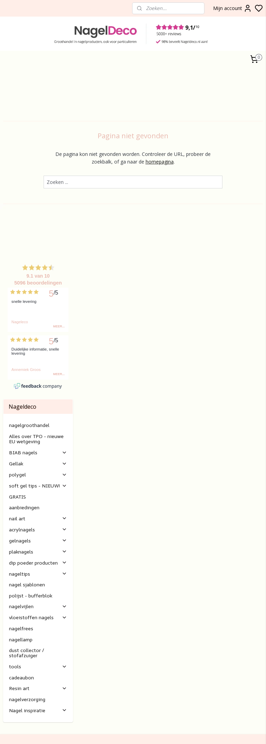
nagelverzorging (27, 509)
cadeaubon (21, 487)
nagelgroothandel (29, 235)
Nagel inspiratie (38, 520)
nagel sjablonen (27, 394)
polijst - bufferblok (30, 405)
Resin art (38, 498)
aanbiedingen (24, 317)
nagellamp (21, 449)
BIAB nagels (38, 262)
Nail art (11, 688)
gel (16, 672)
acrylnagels (38, 339)
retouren (101, 619)
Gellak (38, 273)
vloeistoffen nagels (38, 427)
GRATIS (17, 306)
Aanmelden (198, 589)
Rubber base (17, 703)
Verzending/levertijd (114, 612)
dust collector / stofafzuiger (26, 462)
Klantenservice (108, 573)
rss (244, 731)
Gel (6, 680)
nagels (22, 664)
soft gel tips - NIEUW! (38, 295)
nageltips (38, 383)
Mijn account (232, 8)
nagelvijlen (38, 416)
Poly (8, 672)
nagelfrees (21, 438)
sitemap (229, 731)
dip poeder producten (38, 372)
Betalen (100, 604)
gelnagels (38, 350)
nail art (38, 328)
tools (38, 476)
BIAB (9, 664)
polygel (38, 284)
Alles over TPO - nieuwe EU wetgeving (36, 248)
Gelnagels (14, 695)
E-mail (99, 635)
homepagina (197, 162)
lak (13, 680)
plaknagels (38, 361)
